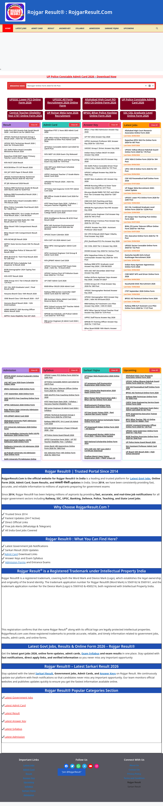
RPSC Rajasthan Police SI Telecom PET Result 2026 (20, 251)
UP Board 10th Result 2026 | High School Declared (140, 453)
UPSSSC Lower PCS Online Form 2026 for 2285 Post (142, 198)
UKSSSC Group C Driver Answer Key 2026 (101, 148)
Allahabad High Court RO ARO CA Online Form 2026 (100, 101)
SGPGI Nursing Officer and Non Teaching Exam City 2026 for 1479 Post (61, 161)
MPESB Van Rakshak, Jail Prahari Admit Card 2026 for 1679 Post (61, 315)
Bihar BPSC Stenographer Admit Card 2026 (60, 247)
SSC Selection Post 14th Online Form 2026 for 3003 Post (59, 454)
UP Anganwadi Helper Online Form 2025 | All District (101, 428)
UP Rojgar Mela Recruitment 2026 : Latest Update (140, 189)
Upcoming (129, 28)
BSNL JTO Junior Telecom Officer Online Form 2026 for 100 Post (142, 227)
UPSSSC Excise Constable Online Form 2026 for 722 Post (141, 246)
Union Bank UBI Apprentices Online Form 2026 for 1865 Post (59, 447)
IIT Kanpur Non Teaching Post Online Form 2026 (141, 218)
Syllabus (79, 28)
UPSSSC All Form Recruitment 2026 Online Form (62, 102)
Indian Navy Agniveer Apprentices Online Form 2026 (139, 265)
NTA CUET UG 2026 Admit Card (57, 240)
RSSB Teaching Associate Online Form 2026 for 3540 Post (142, 437)
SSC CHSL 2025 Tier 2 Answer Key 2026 (100, 246)
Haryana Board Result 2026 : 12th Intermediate (18, 304)
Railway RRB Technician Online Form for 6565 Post (141, 398)
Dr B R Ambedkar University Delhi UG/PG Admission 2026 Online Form (21, 434)
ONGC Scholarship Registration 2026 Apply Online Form (100, 391)
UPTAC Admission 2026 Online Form (19, 405)
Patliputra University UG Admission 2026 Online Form (21, 447)
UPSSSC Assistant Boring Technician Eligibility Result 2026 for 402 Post (19, 178)
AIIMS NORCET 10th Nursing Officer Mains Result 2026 (19, 310)
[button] (157, 28)
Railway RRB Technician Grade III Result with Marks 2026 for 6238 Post (21, 189)
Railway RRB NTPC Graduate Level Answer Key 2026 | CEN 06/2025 (99, 265)
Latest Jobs (21, 28)
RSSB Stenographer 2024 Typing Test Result (20, 270)
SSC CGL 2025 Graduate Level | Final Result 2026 (19, 288)
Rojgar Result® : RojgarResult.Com (69, 11)
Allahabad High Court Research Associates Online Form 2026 (138, 131)
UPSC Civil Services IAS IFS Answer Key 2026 (100, 160)
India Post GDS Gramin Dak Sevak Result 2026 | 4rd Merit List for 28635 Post (21, 131)
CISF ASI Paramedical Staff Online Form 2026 (142, 179)
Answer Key (64, 28)
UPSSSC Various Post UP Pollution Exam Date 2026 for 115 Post (61, 274)
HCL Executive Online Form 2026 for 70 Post (141, 237)
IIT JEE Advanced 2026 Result (16, 183)
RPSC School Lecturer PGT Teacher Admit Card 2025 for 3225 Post (61, 307)
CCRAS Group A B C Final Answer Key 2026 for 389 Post (100, 285)
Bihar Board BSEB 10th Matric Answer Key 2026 (100, 329)
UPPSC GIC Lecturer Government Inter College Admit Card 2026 (60, 212)
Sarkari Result (44, 673)
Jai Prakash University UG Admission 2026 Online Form (19, 454)
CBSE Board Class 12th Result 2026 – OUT (21, 298)
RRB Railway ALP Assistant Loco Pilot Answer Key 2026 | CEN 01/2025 (100, 305)
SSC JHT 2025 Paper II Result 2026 (18, 172)
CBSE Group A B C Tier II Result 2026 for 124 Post (21, 282)
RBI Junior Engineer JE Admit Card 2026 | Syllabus (61, 322)
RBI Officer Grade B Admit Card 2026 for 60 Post (61, 197)
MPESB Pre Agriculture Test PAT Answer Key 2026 (101, 209)
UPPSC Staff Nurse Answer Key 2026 (99, 317)
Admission (94, 28)
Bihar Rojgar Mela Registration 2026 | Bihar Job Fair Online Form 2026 (100, 399)
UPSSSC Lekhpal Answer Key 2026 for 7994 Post (100, 173)
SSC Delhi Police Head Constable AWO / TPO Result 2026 (21, 202)
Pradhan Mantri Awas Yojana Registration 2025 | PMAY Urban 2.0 (99, 457)
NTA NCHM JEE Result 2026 (15, 239)
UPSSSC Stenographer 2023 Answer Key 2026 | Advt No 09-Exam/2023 (101, 298)
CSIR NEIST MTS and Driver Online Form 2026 (142, 275)
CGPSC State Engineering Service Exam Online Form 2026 (142, 403)
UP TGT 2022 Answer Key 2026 (97, 137)
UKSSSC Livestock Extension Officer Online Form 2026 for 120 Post (141, 426)
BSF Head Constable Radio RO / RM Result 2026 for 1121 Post (19, 221)
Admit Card (36, 28)
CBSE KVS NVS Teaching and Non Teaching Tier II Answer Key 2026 (98, 202)
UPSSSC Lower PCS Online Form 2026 (25, 101)
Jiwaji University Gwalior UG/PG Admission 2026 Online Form (17, 441)
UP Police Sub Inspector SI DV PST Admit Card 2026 (61, 190)
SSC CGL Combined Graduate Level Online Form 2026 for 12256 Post (140, 208)
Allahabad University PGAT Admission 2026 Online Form (20, 422)
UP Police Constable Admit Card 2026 (138, 101)
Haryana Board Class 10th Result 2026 (20, 294)
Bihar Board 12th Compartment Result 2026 (20, 234)
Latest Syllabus (13, 729)
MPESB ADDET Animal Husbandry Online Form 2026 (21, 377)
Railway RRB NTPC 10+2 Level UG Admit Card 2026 (61, 422)
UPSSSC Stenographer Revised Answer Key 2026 (100, 291)
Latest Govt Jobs (140, 478)
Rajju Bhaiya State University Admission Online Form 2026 (21, 410)
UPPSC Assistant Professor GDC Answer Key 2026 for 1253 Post (101, 142)
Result (51, 28)
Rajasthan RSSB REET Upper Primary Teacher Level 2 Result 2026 (19, 157)
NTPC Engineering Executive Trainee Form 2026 (141, 415)
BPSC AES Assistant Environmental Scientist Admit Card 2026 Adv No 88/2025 (59, 227)
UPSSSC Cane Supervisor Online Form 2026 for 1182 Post (142, 432)
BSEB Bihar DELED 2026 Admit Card (59, 286)
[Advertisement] (81, 50)
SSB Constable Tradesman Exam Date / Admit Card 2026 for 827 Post (142, 409)
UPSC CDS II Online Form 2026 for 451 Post (141, 170)
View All (34, 125)
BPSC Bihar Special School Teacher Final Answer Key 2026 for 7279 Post (101, 311)
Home (7, 28)
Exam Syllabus (90, 653)
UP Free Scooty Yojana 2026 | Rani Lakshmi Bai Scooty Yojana (99, 413)
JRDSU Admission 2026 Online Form (19, 389)
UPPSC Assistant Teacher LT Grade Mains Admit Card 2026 (61, 175)
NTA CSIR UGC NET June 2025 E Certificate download (97, 450)
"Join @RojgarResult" (71, 772)
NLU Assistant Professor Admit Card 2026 (141, 447)
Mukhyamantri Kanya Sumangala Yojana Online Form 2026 (101, 421)
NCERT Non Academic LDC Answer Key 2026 (100, 180)
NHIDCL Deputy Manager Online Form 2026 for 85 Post (50, 85)
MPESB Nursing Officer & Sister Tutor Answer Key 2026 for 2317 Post (100, 187)
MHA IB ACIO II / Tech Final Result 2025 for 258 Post (21, 258)
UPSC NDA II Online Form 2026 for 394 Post (141, 160)
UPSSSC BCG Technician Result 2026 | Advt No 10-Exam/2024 (20, 144)
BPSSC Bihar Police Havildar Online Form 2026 (100, 114)
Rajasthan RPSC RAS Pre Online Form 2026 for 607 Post (141, 141)
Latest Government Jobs (19, 697)
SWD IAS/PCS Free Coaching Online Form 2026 (21, 399)
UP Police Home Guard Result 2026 (59, 435)
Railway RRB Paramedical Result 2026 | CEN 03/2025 (21, 195)
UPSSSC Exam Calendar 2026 (56, 235)
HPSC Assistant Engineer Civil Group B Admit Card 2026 (60, 254)
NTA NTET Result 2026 (13, 276)
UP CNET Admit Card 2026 (55, 281)
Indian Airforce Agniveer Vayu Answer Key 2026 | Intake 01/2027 (100, 278)
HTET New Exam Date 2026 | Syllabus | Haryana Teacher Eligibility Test (61, 204)
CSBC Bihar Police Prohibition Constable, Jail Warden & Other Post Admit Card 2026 (61, 139)
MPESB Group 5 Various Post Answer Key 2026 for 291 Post (101, 222)
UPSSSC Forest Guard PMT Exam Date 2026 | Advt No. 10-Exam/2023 (60, 267)
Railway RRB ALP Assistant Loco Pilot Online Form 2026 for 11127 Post (140, 307)
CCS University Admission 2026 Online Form (20, 428)
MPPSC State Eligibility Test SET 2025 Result (19, 317)
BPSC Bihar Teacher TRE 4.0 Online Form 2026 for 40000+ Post (140, 420)
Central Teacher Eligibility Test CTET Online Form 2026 (25, 114)
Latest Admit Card (15, 705)
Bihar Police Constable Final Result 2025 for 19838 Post (21, 208)
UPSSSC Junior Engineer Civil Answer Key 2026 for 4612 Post (101, 215)
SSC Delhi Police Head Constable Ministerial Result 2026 (18, 151)
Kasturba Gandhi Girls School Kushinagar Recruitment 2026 (137, 256)
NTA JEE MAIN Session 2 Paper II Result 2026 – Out (61, 429)
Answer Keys (108, 673)
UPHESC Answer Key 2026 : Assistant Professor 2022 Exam (100, 228)
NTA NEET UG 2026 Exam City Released (61, 154)
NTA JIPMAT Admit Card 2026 (56, 260)
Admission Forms (15, 562)
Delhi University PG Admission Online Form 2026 (20, 460)
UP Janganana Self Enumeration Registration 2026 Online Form (98, 384)
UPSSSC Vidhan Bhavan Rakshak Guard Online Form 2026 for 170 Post (141, 151)
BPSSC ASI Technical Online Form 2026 (141, 298)
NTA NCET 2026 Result (13, 162)
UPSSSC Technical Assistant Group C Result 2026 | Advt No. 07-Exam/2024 (20, 138)
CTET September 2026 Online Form (140, 291)
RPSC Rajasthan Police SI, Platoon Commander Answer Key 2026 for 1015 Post (101, 257)
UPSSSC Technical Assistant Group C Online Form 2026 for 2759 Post (59, 416)
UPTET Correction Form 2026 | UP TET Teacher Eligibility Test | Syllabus (60, 440)
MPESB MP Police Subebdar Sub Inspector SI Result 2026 (17, 264)
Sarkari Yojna (112, 28)
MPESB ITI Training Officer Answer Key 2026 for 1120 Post (100, 323)
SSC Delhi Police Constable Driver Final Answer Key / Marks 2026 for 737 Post (100, 167)
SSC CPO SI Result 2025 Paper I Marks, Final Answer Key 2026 (100, 235)
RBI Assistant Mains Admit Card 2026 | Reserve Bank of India (61, 300)
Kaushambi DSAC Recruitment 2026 (140, 284)
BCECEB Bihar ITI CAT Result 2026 (18, 167)
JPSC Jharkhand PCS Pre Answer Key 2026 (102, 241)
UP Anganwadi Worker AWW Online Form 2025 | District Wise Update (99, 435)
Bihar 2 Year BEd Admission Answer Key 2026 (101, 131)
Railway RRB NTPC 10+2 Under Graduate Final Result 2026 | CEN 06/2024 (21, 215)
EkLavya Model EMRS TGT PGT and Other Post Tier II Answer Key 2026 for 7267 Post (101, 194)
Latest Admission (15, 736)
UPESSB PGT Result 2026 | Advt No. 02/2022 (59, 183)
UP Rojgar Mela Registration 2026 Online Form (101, 377)
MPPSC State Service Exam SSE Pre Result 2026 (21, 245)
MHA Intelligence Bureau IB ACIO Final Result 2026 (61, 219)
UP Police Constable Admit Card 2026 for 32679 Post (61, 148)
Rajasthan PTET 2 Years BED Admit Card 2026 (61, 131)
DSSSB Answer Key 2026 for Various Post (101, 251)
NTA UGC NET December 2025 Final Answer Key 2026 (99, 272)
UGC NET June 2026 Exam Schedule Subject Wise (59, 168)
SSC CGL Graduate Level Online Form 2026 (138, 114)
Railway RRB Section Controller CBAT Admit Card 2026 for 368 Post (60, 293)
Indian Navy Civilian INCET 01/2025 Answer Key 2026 (99, 154)
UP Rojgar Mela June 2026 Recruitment (62, 114)
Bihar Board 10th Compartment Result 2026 (20, 227)
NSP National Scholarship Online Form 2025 (100, 442)
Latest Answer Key (15, 721)
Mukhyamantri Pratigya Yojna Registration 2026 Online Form (97, 406)
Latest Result (12, 713)
